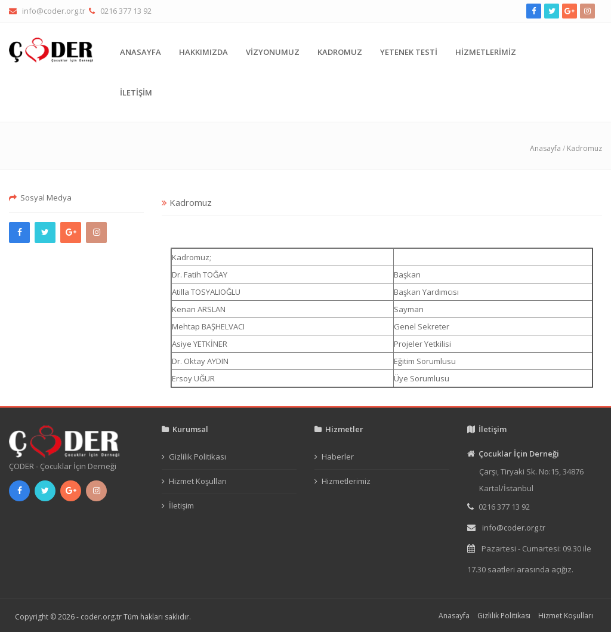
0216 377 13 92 (126, 10)
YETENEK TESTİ (408, 52)
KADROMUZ (339, 52)
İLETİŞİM (136, 92)
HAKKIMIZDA (203, 52)
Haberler (338, 456)
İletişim (181, 505)
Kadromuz (584, 148)
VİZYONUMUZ (273, 52)
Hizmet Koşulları (198, 481)
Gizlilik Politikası (197, 456)
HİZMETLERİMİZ (485, 52)
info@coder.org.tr (53, 10)
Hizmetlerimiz (346, 481)
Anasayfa (545, 148)
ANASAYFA (140, 52)
